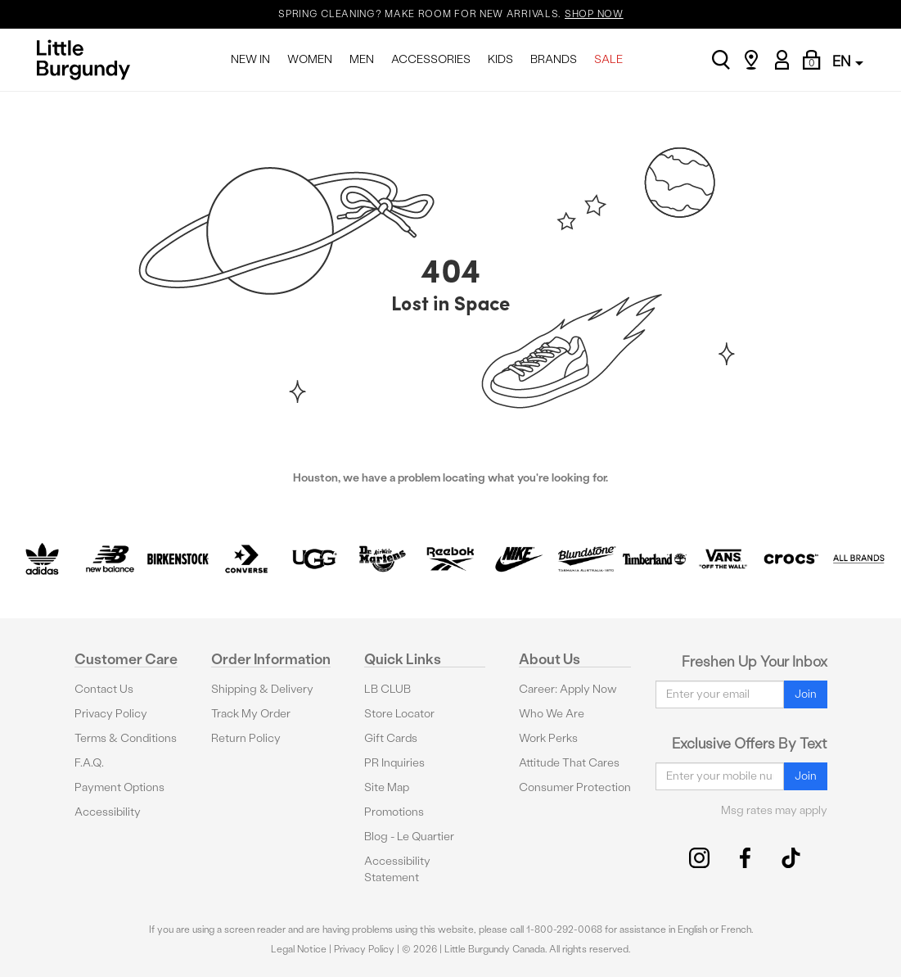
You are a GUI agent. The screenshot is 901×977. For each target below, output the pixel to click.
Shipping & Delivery (262, 689)
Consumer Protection (575, 787)
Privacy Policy (110, 714)
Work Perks (548, 738)
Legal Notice (299, 949)
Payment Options (119, 787)
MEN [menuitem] (361, 59)
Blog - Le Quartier (409, 837)
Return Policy (246, 738)
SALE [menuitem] (608, 59)
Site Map (386, 787)
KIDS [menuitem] (500, 59)
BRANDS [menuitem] (553, 59)
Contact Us (103, 689)
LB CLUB (387, 689)
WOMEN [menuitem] (309, 59)
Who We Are (551, 714)
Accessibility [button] (107, 812)
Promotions (394, 812)
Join (806, 694)
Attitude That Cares (569, 763)
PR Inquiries (394, 763)
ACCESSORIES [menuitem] (431, 59)
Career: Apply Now (568, 689)
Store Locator (399, 714)
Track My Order (251, 714)
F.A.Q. (89, 763)
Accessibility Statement (397, 869)
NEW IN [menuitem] (250, 59)
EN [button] (847, 61)
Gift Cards (390, 738)
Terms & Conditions (125, 738)
